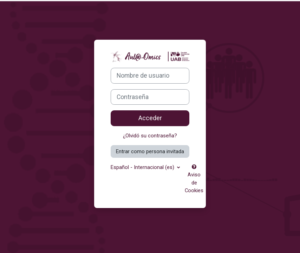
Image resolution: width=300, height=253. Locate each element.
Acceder (150, 118)
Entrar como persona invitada (150, 151)
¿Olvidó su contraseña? (150, 135)
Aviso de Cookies (194, 179)
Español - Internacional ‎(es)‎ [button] (143, 167)
